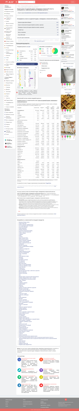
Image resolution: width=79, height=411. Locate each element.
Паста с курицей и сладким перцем (26, 311)
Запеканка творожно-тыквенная (26, 330)
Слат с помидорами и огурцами (26, 302)
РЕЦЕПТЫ (7, 401)
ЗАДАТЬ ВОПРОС (43, 405)
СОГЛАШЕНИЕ (43, 407)
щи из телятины (22, 326)
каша (20, 254)
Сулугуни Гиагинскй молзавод (25, 230)
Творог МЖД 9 (22, 284)
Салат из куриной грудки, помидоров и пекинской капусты (28, 7)
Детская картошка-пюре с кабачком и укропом (29, 270)
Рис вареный (22, 261)
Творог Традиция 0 (23, 328)
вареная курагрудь (23, 273)
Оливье (20, 281)
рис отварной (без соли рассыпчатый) (27, 279)
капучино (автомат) (23, 227)
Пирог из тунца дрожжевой (25, 264)
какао (20, 322)
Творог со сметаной (23, 304)
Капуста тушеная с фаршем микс (26, 224)
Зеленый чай (22, 262)
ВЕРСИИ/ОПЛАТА (43, 403)
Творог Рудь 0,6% (22, 223)
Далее (49, 75)
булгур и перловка (23, 245)
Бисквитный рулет (23, 309)
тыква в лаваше (22, 233)
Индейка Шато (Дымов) (24, 317)
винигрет (21, 257)
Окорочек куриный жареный (25, 307)
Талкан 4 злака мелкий (24, 241)
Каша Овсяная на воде (24, 256)
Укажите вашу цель (44, 62)
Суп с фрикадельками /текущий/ (26, 225)
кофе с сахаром (22, 280)
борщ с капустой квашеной (25, 231)
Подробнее (48, 183)
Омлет (20, 310)
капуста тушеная (22, 316)
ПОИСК (24, 399)
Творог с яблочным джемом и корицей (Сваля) (29, 319)
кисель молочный (23, 324)
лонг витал (21, 250)
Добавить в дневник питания (27, 64)
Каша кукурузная (22, 297)
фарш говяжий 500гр (23, 238)
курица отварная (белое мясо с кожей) (27, 277)
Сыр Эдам (21, 258)
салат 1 (20, 292)
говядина (21, 234)
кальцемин (21, 244)
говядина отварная (23, 282)
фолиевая (21, 303)
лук (20, 275)
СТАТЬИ (6, 406)
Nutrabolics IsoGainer (23, 259)
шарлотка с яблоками (24, 294)
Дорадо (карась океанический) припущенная (29, 276)
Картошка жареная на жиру (25, 265)
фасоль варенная (22, 271)
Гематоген (21, 286)
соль (20, 305)
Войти (72, 2)
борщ (20, 235)
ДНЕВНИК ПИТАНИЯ (8, 399)
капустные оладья (23, 293)
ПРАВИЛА (47, 407)
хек (19, 274)
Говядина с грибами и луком (25, 321)
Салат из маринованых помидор (26, 246)
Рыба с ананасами (23, 253)
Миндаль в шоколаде (23, 288)
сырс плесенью (22, 267)
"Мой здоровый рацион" (39, 41)
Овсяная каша (22, 314)
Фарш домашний (23, 228)
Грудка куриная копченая (24, 251)
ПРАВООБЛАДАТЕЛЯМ (44, 399)
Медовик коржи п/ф (23, 343)
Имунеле (21, 285)
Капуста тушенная (23, 334)
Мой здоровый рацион (43, 12)
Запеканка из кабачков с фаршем (26, 291)
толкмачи (21, 247)
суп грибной (21, 315)
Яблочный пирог (22, 263)
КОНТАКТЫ (48, 405)
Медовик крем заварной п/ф (25, 344)
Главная (18, 5)
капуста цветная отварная (24, 290)
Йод (20, 296)
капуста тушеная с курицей (25, 240)
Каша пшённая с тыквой (24, 331)
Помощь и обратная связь (9, 137)
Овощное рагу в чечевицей (25, 325)
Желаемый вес (43, 70)
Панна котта (21, 332)
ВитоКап (21, 298)
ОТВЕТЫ (24, 406)
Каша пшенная (22, 340)
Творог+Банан (22, 342)
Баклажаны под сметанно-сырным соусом (28, 336)
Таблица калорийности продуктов (27, 5)
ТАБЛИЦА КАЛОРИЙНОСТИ (27, 401)
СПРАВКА (42, 401)
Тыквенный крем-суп (23, 327)
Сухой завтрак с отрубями (24, 320)
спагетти (21, 333)
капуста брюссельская (24, 313)
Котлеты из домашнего (24, 252)
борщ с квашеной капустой (25, 242)
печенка (21, 236)
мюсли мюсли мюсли (23, 239)
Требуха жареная (22, 308)
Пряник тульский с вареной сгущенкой (27, 287)
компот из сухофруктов (24, 248)
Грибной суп (22, 268)
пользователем (27, 12)
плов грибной (22, 269)
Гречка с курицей (23, 299)
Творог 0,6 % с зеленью (24, 300)
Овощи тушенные (23, 229)
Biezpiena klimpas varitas (24, 222)
